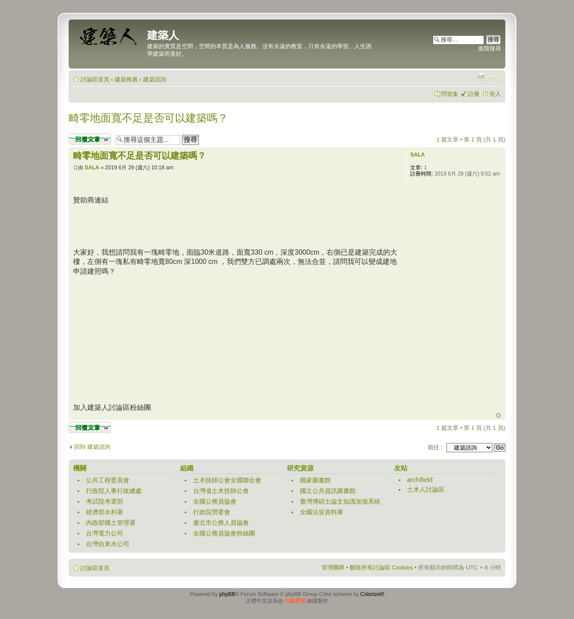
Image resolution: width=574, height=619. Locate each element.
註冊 (474, 94)
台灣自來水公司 (107, 543)
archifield (420, 479)
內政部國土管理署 (111, 522)
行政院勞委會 (211, 512)
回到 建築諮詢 (92, 446)
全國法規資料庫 (321, 512)
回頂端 (498, 415)
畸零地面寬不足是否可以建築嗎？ (148, 118)
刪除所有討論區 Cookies (381, 567)
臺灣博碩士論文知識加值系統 (340, 501)
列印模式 (481, 76)
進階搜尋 (489, 48)
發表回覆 (90, 139)
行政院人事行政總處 (114, 490)
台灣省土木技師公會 (221, 490)
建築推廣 (126, 79)
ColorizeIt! (372, 594)
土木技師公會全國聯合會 (227, 480)
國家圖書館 (315, 480)
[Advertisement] (234, 225)
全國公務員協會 (215, 501)
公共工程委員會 (107, 480)
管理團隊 (333, 567)
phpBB (227, 594)
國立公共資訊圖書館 (328, 490)
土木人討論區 (425, 489)
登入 (495, 94)
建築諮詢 (154, 79)
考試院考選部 (104, 501)
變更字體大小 (494, 76)
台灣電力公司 (104, 533)
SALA (92, 167)
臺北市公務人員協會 (221, 522)
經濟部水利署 (104, 512)
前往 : (435, 447)
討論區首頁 (95, 79)
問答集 (449, 94)
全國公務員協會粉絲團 (224, 533)
